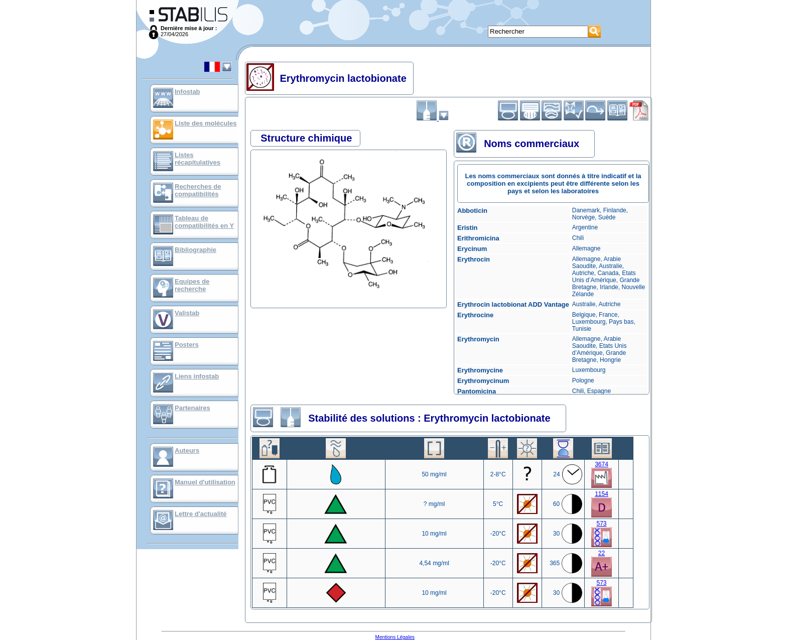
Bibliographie (195, 249)
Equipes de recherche (192, 285)
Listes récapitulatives (197, 158)
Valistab (187, 313)
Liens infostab (197, 376)
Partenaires (192, 408)
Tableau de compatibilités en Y (204, 221)
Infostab (187, 91)
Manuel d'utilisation (205, 482)
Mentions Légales (395, 637)
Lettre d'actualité (201, 514)
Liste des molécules (206, 123)
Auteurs (187, 450)
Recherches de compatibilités (198, 190)
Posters (187, 344)
